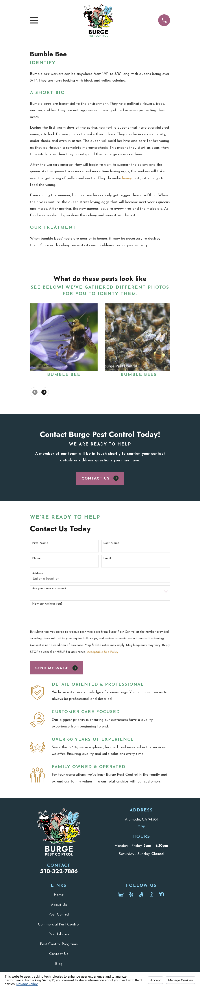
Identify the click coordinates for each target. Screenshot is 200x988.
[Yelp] (131, 894)
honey (127, 178)
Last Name (111, 543)
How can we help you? (47, 603)
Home (59, 895)
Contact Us (100, 478)
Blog (59, 964)
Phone (36, 558)
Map (141, 826)
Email (107, 558)
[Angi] (141, 894)
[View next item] (43, 392)
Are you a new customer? (49, 588)
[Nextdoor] (161, 894)
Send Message (56, 668)
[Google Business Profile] (121, 894)
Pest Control (58, 914)
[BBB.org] (151, 894)
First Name (40, 543)
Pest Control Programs (59, 944)
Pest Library (58, 934)
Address (37, 573)
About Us (59, 905)
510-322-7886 (59, 871)
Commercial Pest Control (59, 924)
